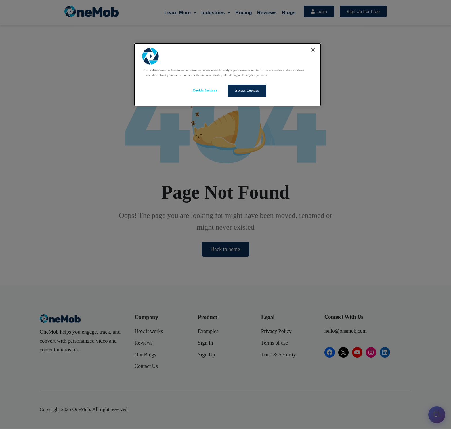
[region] (227, 75)
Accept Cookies (247, 90)
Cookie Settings (205, 90)
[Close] (313, 50)
